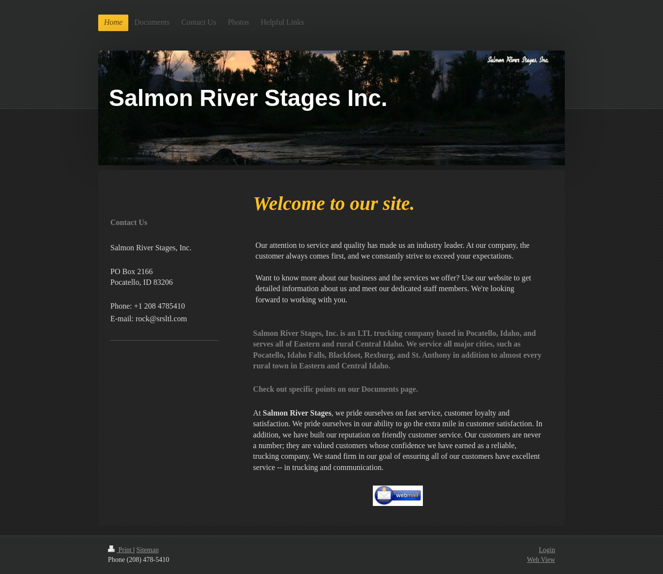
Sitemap (148, 550)
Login (547, 550)
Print (120, 550)
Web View (541, 559)
